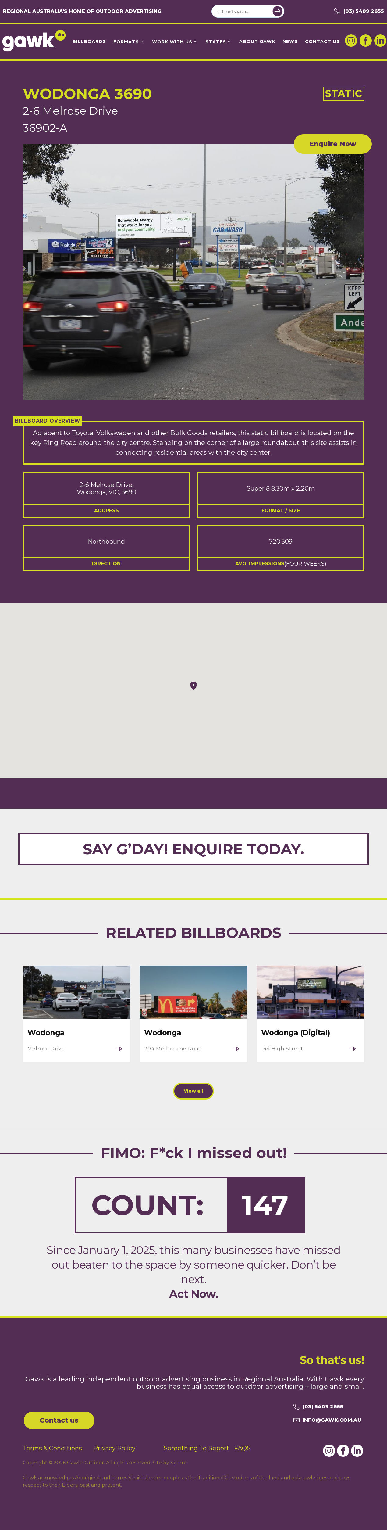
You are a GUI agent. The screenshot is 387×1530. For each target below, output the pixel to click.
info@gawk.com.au (327, 1419)
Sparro (178, 1461)
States (215, 42)
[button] (193, 686)
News (290, 41)
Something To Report (196, 1446)
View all (193, 1091)
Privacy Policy (114, 1446)
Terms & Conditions (52, 1446)
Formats (126, 42)
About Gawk (257, 41)
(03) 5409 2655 (359, 11)
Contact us (59, 1419)
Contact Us (322, 41)
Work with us (172, 42)
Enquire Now (332, 144)
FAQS (242, 1446)
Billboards (89, 41)
